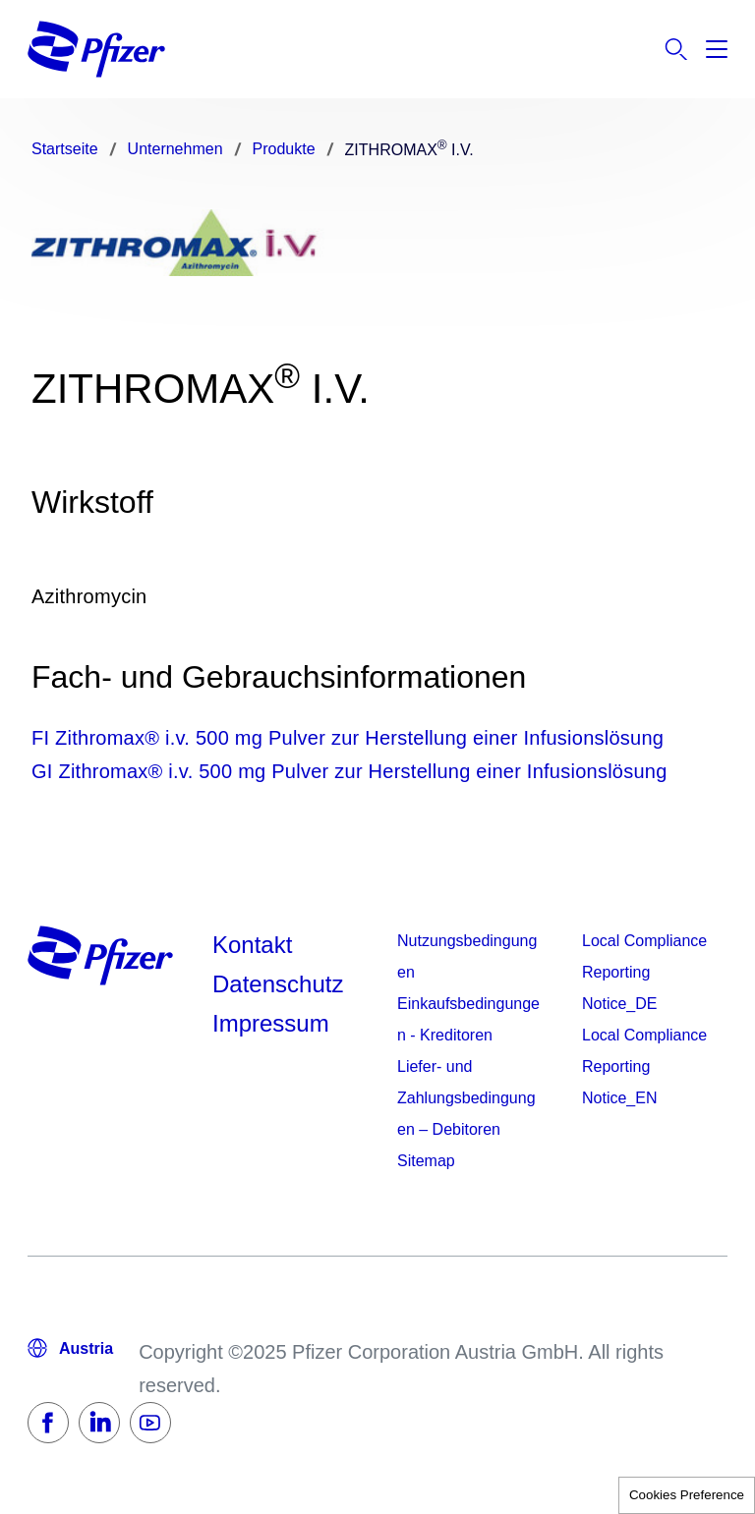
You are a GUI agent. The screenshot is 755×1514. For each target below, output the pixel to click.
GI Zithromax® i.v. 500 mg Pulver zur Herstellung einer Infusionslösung (349, 771)
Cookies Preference (686, 1494)
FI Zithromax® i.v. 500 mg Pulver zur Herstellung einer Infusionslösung (347, 738)
